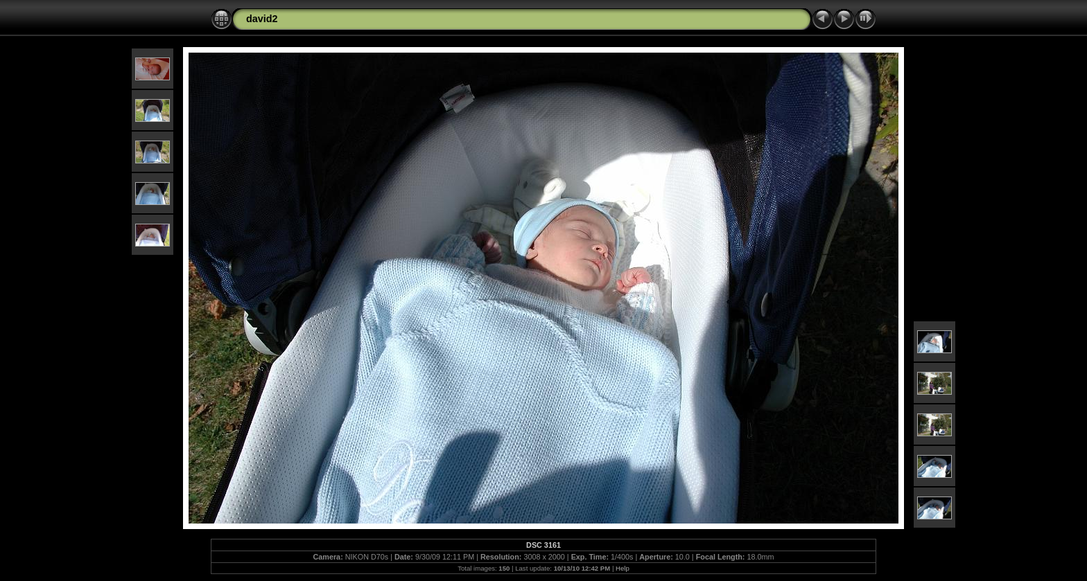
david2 (262, 18)
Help (622, 568)
